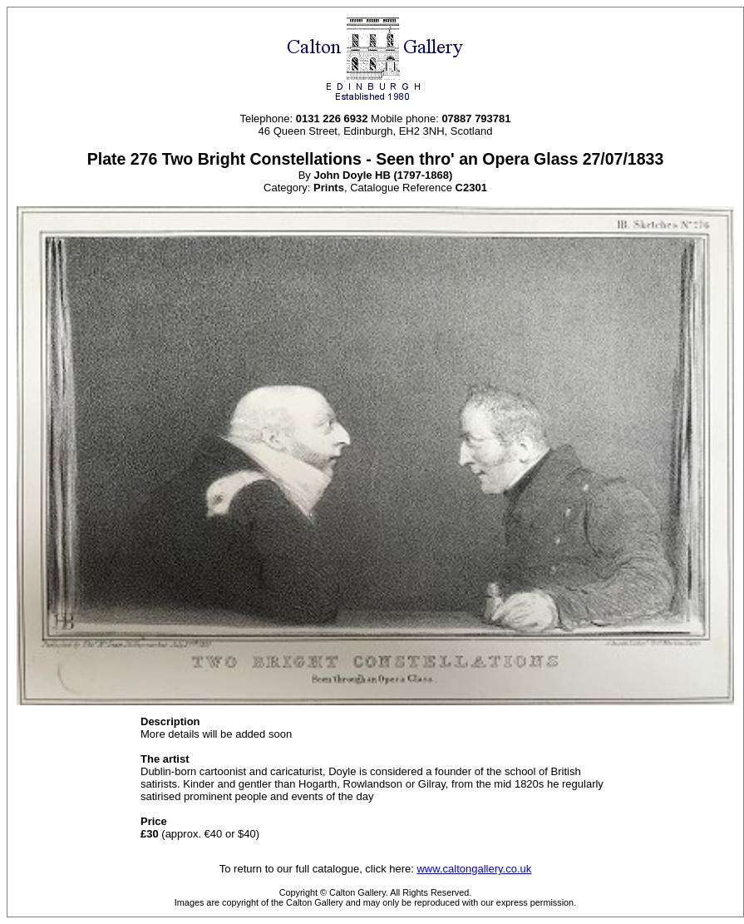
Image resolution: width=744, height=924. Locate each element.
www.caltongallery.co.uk (473, 868)
